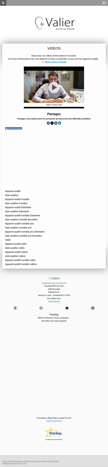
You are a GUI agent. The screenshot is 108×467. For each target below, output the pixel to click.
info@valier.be (54, 301)
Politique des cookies (10, 463)
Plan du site (22, 463)
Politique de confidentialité (49, 461)
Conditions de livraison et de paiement (27, 461)
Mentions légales (7, 461)
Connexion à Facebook (14, 128)
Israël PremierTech (54, 421)
